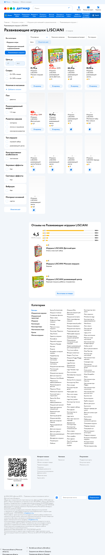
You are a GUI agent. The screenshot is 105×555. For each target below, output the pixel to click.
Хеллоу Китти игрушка (74, 380)
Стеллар (52, 324)
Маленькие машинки (56, 391)
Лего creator (71, 431)
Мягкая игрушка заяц (90, 446)
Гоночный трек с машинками (55, 395)
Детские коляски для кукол (90, 413)
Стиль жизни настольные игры (89, 371)
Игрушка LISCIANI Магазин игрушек (62, 263)
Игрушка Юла (71, 310)
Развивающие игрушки (68, 22)
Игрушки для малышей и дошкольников (41, 22)
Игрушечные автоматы (57, 366)
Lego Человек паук (73, 370)
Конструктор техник (73, 402)
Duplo (69, 404)
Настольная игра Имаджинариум (89, 342)
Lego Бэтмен (71, 363)
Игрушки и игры (17, 22)
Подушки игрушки (90, 435)
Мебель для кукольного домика (90, 420)
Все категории (11, 38)
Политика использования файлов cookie (45, 472)
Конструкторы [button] (36, 327)
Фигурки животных (73, 353)
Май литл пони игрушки (54, 327)
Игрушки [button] (34, 321)
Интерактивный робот (74, 323)
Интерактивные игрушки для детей (73, 337)
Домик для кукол (89, 403)
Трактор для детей (55, 416)
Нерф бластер (54, 356)
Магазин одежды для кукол (90, 409)
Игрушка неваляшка (73, 326)
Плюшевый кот (89, 428)
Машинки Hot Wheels (57, 378)
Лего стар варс (71, 397)
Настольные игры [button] (37, 330)
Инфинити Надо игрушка (55, 321)
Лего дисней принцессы (88, 329)
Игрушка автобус (55, 418)
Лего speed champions (74, 434)
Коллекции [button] (35, 324)
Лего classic (87, 326)
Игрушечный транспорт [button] (36, 317)
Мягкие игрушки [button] (37, 335)
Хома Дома (53, 339)
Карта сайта (41, 478)
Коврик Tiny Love (72, 355)
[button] (95, 15)
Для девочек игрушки (57, 438)
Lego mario (70, 416)
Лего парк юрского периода (73, 419)
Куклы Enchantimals (56, 310)
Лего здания (71, 439)
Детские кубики (55, 431)
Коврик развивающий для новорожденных (74, 346)
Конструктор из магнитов (72, 413)
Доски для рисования (91, 348)
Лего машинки (88, 314)
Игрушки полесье (55, 313)
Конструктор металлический (72, 427)
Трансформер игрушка (74, 375)
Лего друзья (70, 409)
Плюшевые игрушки (90, 423)
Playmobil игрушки (56, 341)
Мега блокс (87, 323)
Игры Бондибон (89, 374)
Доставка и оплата (43, 460)
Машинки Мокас (55, 389)
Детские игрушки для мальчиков (73, 313)
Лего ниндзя (71, 385)
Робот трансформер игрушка (73, 320)
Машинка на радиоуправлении (55, 381)
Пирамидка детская (73, 331)
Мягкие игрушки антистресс (89, 432)
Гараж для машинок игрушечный (56, 408)
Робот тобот (54, 318)
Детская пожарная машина (55, 421)
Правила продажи (43, 465)
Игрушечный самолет (57, 405)
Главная (6, 22)
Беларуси (17, 498)
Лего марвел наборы (73, 407)
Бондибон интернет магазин (56, 352)
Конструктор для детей (72, 388)
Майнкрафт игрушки (73, 334)
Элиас (86, 377)
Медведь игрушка (89, 426)
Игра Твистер (88, 351)
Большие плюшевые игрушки (90, 438)
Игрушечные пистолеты (54, 363)
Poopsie (52, 349)
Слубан (69, 445)
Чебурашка (70, 377)
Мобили (52, 443)
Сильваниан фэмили (56, 315)
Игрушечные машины (73, 328)
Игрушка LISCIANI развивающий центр (64, 279)
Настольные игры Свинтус (89, 380)
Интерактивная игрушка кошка (89, 442)
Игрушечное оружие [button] (38, 313)
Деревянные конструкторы (71, 423)
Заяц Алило (53, 334)
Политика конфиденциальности (44, 468)
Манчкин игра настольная (88, 338)
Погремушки (54, 441)
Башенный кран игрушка (55, 412)
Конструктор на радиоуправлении (89, 320)
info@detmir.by (29, 513)
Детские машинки (55, 376)
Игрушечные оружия (56, 373)
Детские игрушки (55, 429)
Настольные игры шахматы (89, 358)
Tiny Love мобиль (72, 350)
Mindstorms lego (89, 317)
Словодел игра (88, 362)
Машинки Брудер (55, 344)
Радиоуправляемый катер (56, 425)
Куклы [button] (33, 332)
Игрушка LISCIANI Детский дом (61, 248)
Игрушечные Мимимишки (71, 366)
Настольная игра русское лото (89, 392)
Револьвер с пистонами (54, 359)
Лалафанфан (71, 360)
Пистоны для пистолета (54, 369)
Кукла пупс (87, 406)
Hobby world (88, 346)
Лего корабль (71, 436)
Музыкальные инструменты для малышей (72, 341)
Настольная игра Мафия (89, 384)
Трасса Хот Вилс (55, 398)
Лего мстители (71, 372)
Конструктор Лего (73, 382)
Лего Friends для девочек (72, 442)
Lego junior (87, 333)
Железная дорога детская (55, 385)
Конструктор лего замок (89, 311)
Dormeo (52, 346)
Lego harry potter (72, 399)
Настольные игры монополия (89, 388)
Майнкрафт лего (72, 392)
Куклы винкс (88, 417)
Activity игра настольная (88, 354)
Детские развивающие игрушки (57, 434)
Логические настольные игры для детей (90, 366)
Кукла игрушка (88, 398)
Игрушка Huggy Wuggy (74, 358)
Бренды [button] (34, 310)
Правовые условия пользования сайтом (36, 496)
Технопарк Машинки (56, 331)
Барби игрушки (89, 401)
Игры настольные (89, 335)
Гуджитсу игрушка (55, 336)
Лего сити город (72, 394)
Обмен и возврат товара (44, 462)
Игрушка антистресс (73, 317)
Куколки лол (88, 396)
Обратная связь (42, 475)
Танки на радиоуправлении (55, 401)
